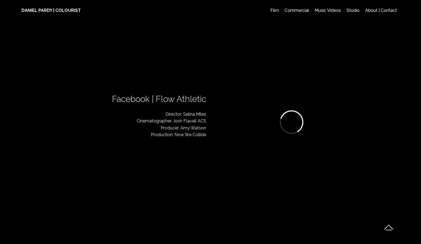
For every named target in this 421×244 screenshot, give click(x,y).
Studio (353, 10)
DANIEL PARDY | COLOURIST (51, 10)
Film (274, 10)
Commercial (297, 10)
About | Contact (381, 10)
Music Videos (328, 10)
